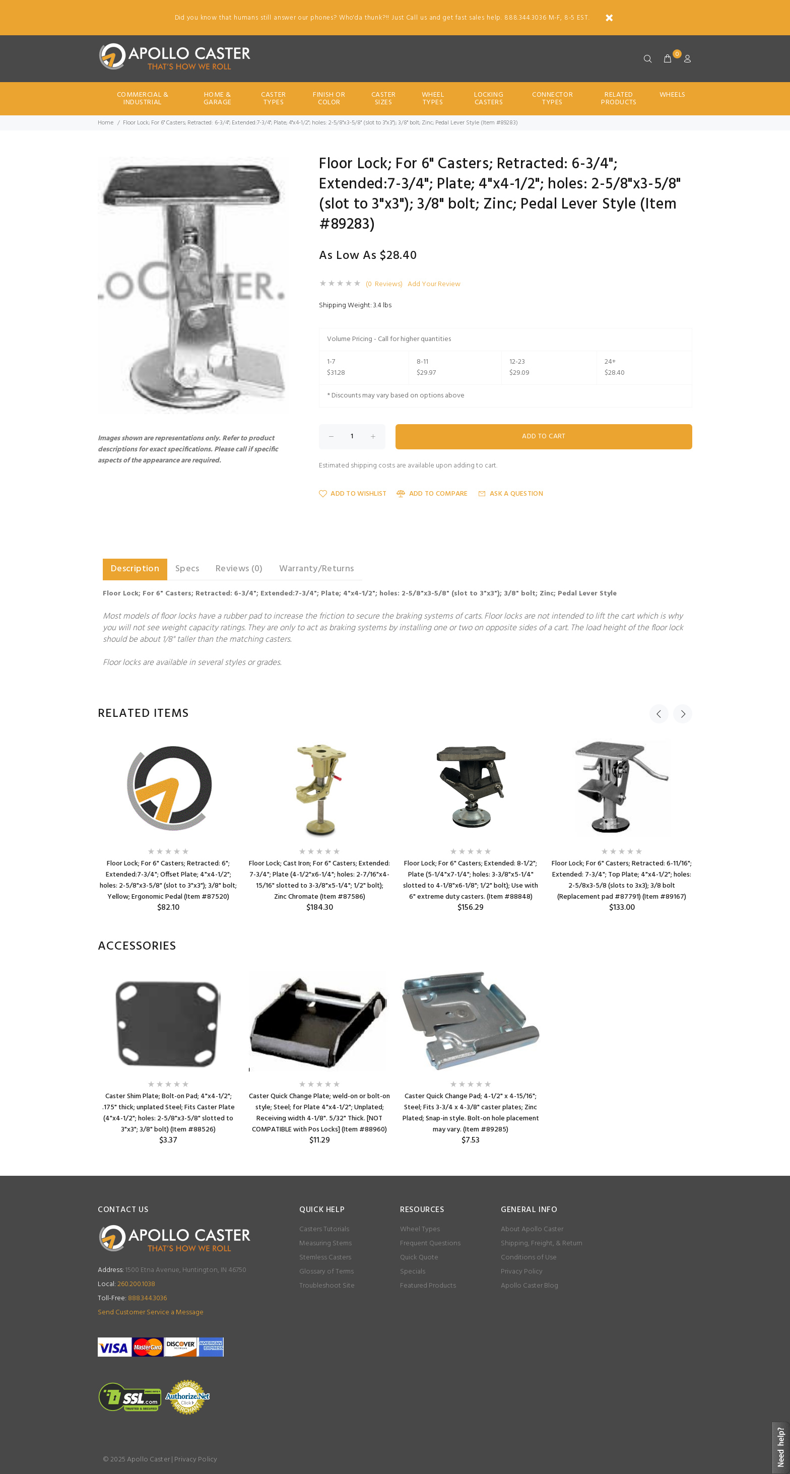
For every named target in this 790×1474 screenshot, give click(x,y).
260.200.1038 (126, 1284)
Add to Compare (432, 494)
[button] (280, 166)
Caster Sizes (383, 98)
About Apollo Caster (532, 1229)
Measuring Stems (325, 1243)
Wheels (673, 95)
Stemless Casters (325, 1257)
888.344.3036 (132, 1298)
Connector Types (552, 98)
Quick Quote (419, 1257)
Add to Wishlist (352, 494)
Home (105, 123)
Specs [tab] (187, 569)
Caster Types (273, 98)
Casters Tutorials (324, 1229)
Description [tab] (135, 569)
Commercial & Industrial (143, 98)
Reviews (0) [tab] (239, 569)
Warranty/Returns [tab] (316, 569)
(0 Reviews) (384, 284)
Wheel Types (433, 98)
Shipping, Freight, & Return (541, 1243)
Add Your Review (434, 284)
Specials (412, 1272)
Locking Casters (488, 98)
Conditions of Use (529, 1257)
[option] (168, 825)
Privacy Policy (522, 1272)
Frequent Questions (430, 1243)
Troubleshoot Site (327, 1286)
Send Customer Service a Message (151, 1312)
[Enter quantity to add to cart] (352, 436)
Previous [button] (659, 713)
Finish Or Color (329, 98)
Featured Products (428, 1286)
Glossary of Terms (326, 1272)
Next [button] (682, 713)
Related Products (618, 98)
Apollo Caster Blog (529, 1286)
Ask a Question (510, 494)
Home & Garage (218, 98)
